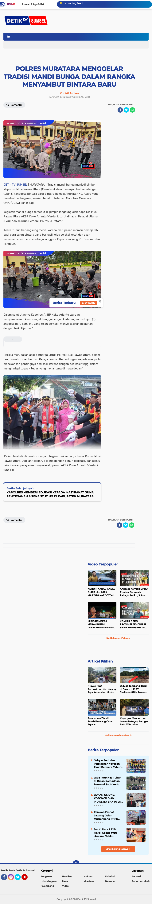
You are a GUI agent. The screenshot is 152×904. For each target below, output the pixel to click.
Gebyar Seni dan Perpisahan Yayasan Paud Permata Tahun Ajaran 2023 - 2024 (107, 764)
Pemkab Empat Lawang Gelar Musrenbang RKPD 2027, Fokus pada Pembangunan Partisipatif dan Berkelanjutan (106, 816)
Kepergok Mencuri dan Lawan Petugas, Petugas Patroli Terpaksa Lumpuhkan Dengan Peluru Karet (134, 721)
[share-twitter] (126, 110)
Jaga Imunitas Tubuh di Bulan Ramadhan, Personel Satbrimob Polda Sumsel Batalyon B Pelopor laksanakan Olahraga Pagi (107, 781)
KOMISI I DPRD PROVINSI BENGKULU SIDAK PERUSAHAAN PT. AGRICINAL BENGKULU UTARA (133, 624)
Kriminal (110, 876)
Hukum (88, 876)
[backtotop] (76, 863)
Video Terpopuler (103, 564)
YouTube (27, 879)
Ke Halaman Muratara (118, 735)
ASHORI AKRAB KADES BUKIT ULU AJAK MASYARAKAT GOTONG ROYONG (101, 592)
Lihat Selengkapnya (118, 849)
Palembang (47, 885)
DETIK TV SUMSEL (15, 184)
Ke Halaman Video (118, 638)
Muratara (89, 881)
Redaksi (136, 876)
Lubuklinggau (49, 881)
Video (65, 885)
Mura (65, 881)
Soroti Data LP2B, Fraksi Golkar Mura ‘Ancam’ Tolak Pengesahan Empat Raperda (106, 833)
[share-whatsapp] (132, 110)
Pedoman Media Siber (142, 881)
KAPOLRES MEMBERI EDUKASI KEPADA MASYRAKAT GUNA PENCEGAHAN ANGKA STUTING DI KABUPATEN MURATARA (50, 494)
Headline (67, 876)
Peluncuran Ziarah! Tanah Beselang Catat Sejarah (100, 721)
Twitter (19, 879)
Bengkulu (46, 876)
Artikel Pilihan (100, 661)
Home (11, 4)
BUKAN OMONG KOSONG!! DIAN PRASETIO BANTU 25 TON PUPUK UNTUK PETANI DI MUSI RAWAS (107, 798)
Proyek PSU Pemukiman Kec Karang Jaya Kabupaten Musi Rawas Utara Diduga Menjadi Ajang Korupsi (102, 689)
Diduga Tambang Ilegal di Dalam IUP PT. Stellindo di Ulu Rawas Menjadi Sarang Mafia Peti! (133, 689)
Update (88, 302)
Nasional (110, 881)
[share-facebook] (120, 110)
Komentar (14, 104)
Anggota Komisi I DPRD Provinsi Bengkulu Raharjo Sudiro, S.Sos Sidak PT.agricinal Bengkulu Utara (134, 592)
